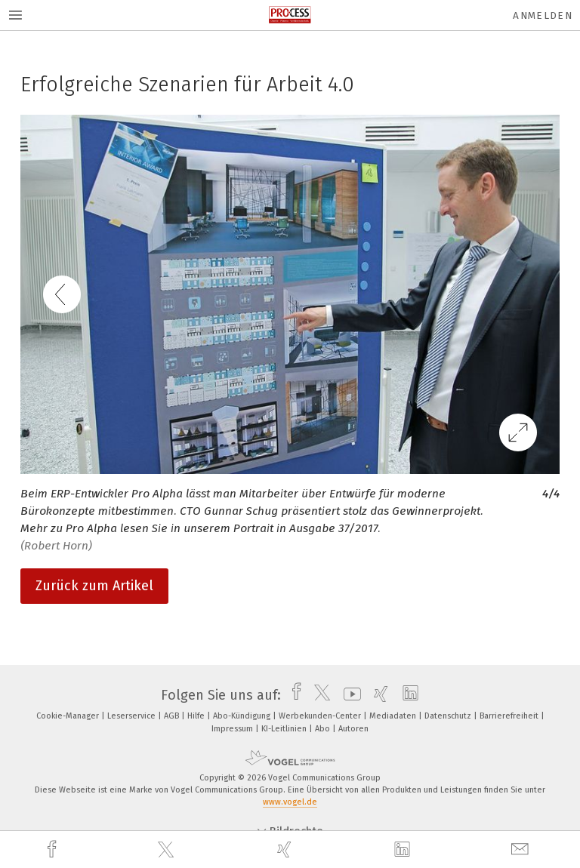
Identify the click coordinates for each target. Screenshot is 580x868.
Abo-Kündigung (243, 716)
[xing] (286, 849)
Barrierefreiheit (510, 716)
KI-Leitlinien (285, 729)
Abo (323, 729)
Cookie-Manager (68, 716)
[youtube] (348, 695)
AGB (172, 716)
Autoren (353, 729)
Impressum (233, 729)
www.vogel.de (290, 802)
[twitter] (168, 849)
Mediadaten (393, 716)
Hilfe (197, 716)
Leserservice (132, 716)
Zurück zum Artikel (94, 585)
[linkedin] (404, 850)
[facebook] (54, 849)
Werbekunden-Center (321, 716)
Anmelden (542, 15)
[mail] (521, 849)
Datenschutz (449, 716)
